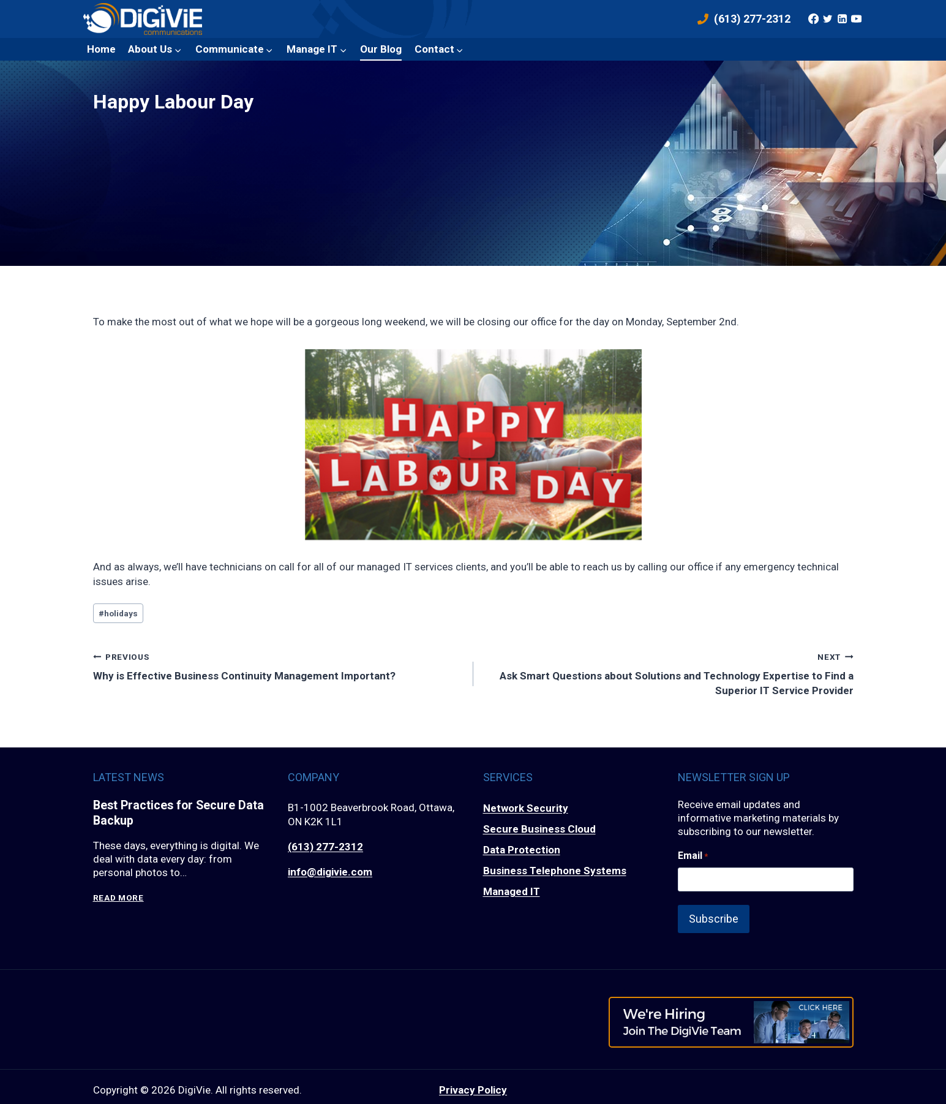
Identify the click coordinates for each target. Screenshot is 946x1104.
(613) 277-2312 (325, 847)
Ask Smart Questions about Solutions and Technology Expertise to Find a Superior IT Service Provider (669, 673)
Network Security (525, 808)
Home (101, 49)
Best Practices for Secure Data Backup (180, 813)
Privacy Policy (473, 1082)
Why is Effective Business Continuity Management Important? (278, 665)
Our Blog (381, 49)
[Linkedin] (842, 19)
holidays (118, 613)
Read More (118, 898)
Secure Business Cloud (539, 829)
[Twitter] (828, 19)
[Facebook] (813, 19)
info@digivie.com (330, 872)
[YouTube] (856, 19)
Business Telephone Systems (554, 870)
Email (693, 856)
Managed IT (511, 891)
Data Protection (521, 850)
